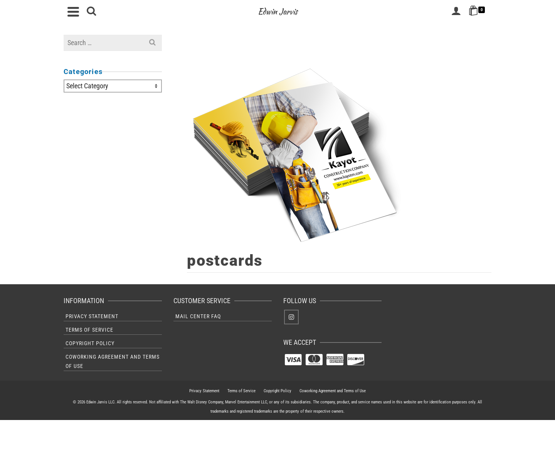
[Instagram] (291, 317)
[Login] (456, 11)
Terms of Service (89, 330)
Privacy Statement (92, 316)
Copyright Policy (90, 343)
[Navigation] (73, 11)
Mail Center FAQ (198, 316)
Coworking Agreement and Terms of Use (113, 361)
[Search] (91, 11)
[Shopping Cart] (478, 11)
